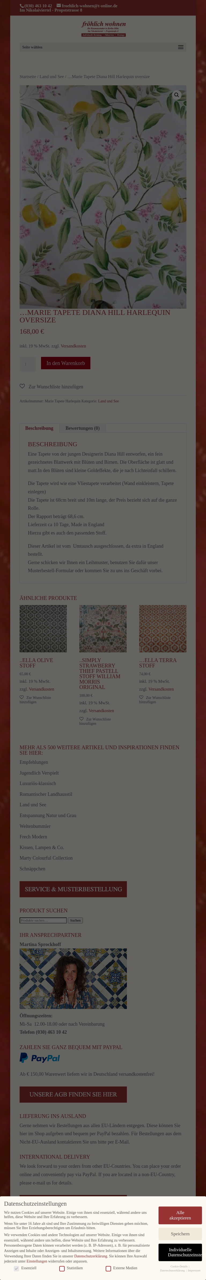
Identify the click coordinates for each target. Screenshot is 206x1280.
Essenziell (25, 1265)
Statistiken (71, 1265)
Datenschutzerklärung (90, 1253)
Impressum (194, 1267)
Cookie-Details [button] (179, 1263)
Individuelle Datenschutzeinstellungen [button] (185, 1249)
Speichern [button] (180, 1230)
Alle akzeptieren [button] (180, 1212)
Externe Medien (121, 1265)
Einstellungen (37, 1259)
